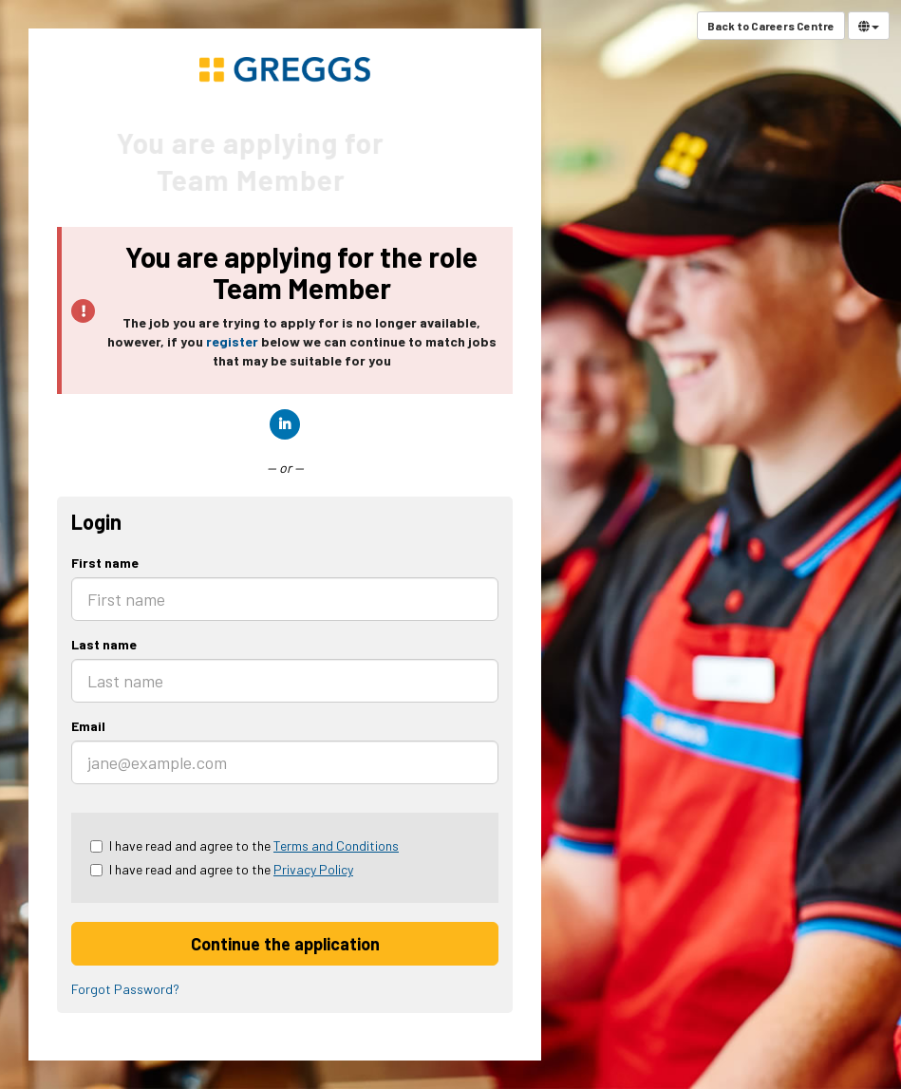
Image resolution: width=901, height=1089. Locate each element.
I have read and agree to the (244, 845)
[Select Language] (869, 25)
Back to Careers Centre (771, 25)
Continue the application (285, 943)
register (232, 341)
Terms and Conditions (336, 845)
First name (105, 562)
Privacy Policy (313, 869)
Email (88, 726)
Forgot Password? (125, 989)
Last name (104, 644)
